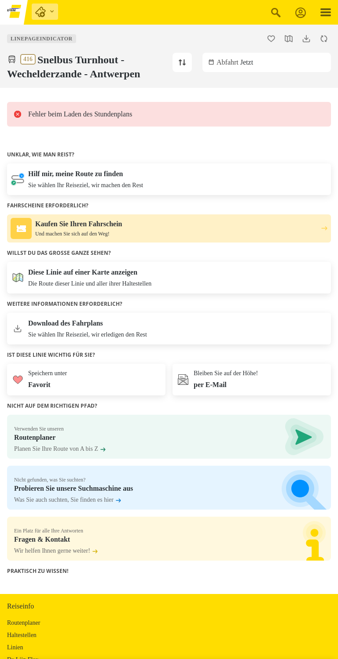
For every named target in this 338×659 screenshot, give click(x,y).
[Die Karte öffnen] (169, 277)
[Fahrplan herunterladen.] (306, 39)
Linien (15, 647)
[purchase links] (45, 12)
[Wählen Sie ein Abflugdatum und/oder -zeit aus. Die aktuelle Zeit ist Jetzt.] (266, 62)
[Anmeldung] (300, 13)
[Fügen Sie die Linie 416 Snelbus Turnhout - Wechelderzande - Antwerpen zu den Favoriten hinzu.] (271, 39)
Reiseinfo (20, 606)
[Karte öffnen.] (289, 39)
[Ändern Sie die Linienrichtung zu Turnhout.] (182, 62)
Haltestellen (22, 635)
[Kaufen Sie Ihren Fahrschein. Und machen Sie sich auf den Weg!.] (169, 228)
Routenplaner (23, 622)
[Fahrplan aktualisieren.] (324, 39)
